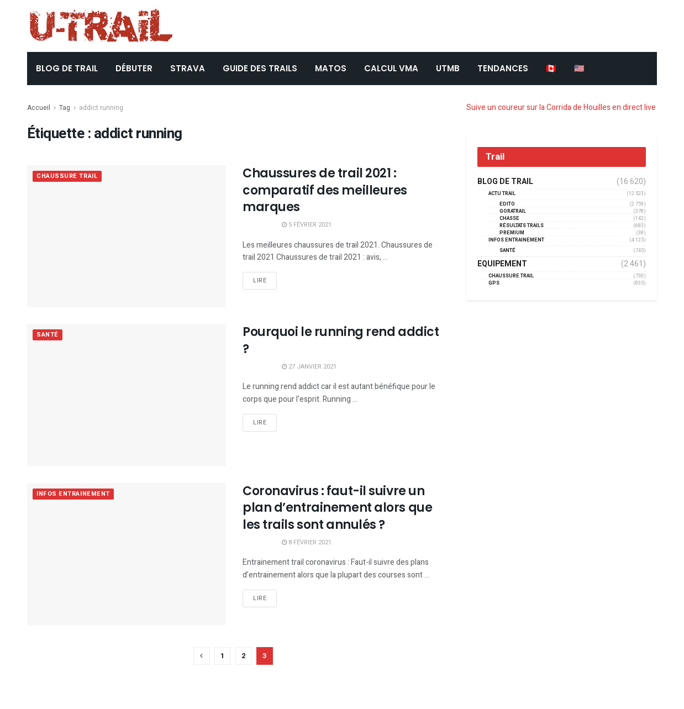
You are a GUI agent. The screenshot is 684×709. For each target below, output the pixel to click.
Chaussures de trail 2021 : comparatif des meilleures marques (325, 190)
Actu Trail (501, 193)
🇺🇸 (579, 68)
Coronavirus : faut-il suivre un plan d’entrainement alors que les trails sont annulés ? (337, 508)
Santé (47, 335)
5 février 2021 (307, 224)
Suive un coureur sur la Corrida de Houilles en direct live (561, 107)
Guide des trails (260, 68)
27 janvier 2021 (309, 366)
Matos (330, 68)
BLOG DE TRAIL (67, 68)
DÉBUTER (133, 68)
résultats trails (521, 225)
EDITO (507, 204)
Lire (259, 280)
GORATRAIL (512, 211)
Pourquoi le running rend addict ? (341, 340)
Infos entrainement (73, 494)
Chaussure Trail (67, 176)
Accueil (38, 108)
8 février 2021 (307, 542)
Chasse (509, 218)
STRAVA (187, 68)
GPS (493, 283)
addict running (101, 108)
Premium (511, 232)
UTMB (448, 68)
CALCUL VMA (391, 68)
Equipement (502, 264)
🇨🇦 (551, 68)
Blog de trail (505, 182)
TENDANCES (502, 68)
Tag (64, 108)
